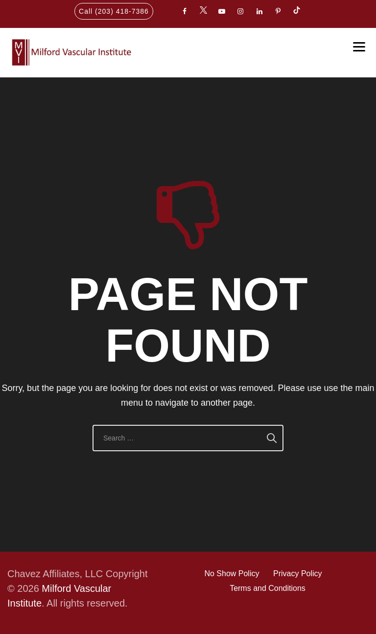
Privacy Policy (297, 573)
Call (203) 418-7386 (114, 11)
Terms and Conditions (268, 588)
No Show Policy (231, 573)
